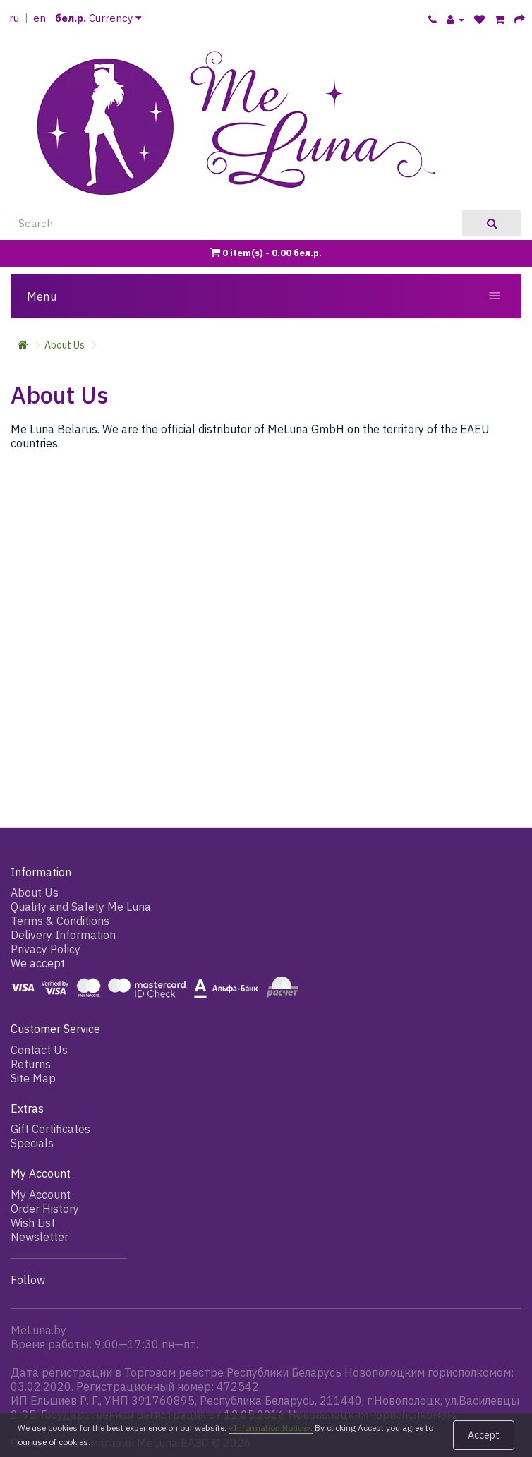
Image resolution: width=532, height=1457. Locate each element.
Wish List (33, 1223)
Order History (45, 1209)
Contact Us (39, 1050)
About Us (64, 345)
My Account (41, 1194)
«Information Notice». (271, 1427)
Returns (31, 1064)
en (39, 18)
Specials (32, 1143)
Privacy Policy (45, 949)
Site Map (33, 1078)
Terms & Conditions (60, 921)
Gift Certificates (50, 1129)
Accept (484, 1435)
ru (14, 18)
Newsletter (39, 1237)
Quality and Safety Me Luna (81, 907)
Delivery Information (63, 935)
